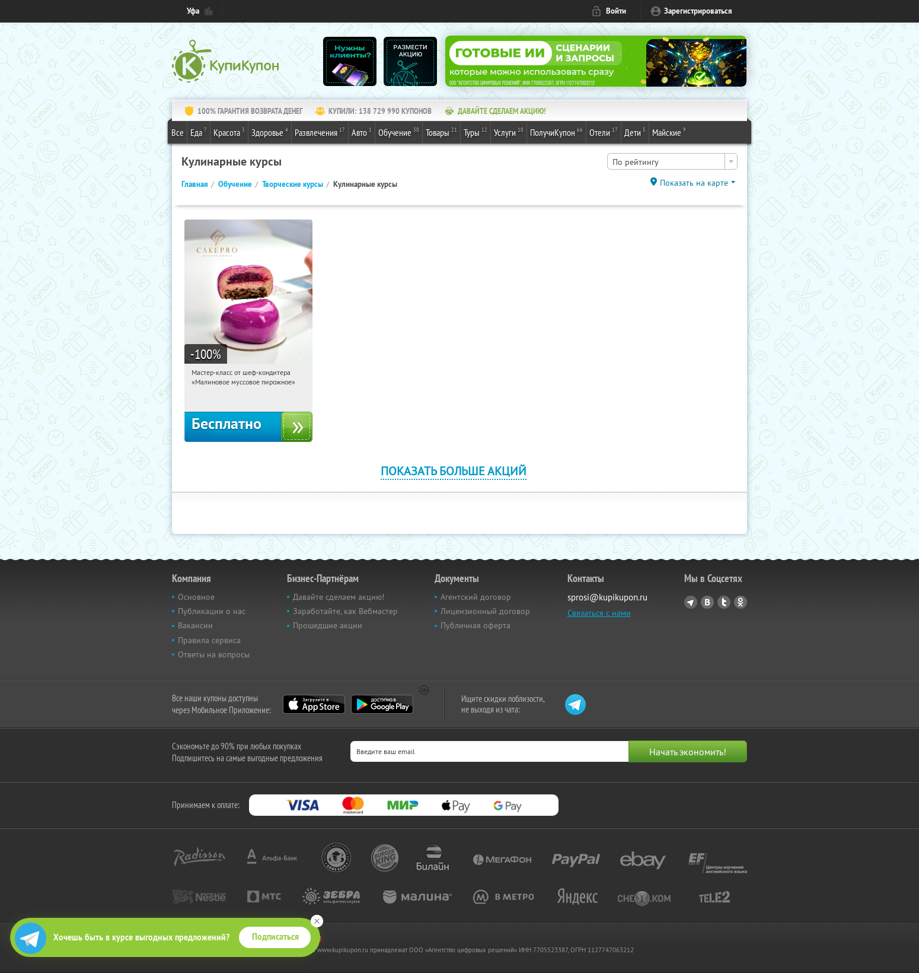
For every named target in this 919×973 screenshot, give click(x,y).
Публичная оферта (475, 625)
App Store (314, 704)
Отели (603, 131)
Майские (669, 131)
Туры (475, 131)
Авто (362, 131)
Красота (229, 131)
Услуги (509, 131)
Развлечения (320, 131)
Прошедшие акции (327, 625)
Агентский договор (476, 597)
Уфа (193, 11)
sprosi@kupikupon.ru (607, 597)
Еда (198, 131)
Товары (441, 131)
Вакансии (195, 625)
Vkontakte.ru (707, 602)
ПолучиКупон (556, 131)
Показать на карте (694, 182)
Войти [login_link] (616, 11)
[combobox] (672, 161)
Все (177, 132)
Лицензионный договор (485, 611)
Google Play (382, 704)
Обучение (398, 131)
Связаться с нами (599, 613)
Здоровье (269, 131)
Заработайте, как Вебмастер (345, 611)
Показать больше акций (453, 470)
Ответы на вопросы (214, 654)
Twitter (723, 602)
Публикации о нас (211, 611)
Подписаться (275, 936)
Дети (635, 131)
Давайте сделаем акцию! (338, 597)
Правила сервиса (209, 640)
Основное (196, 597)
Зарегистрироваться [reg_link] (698, 11)
